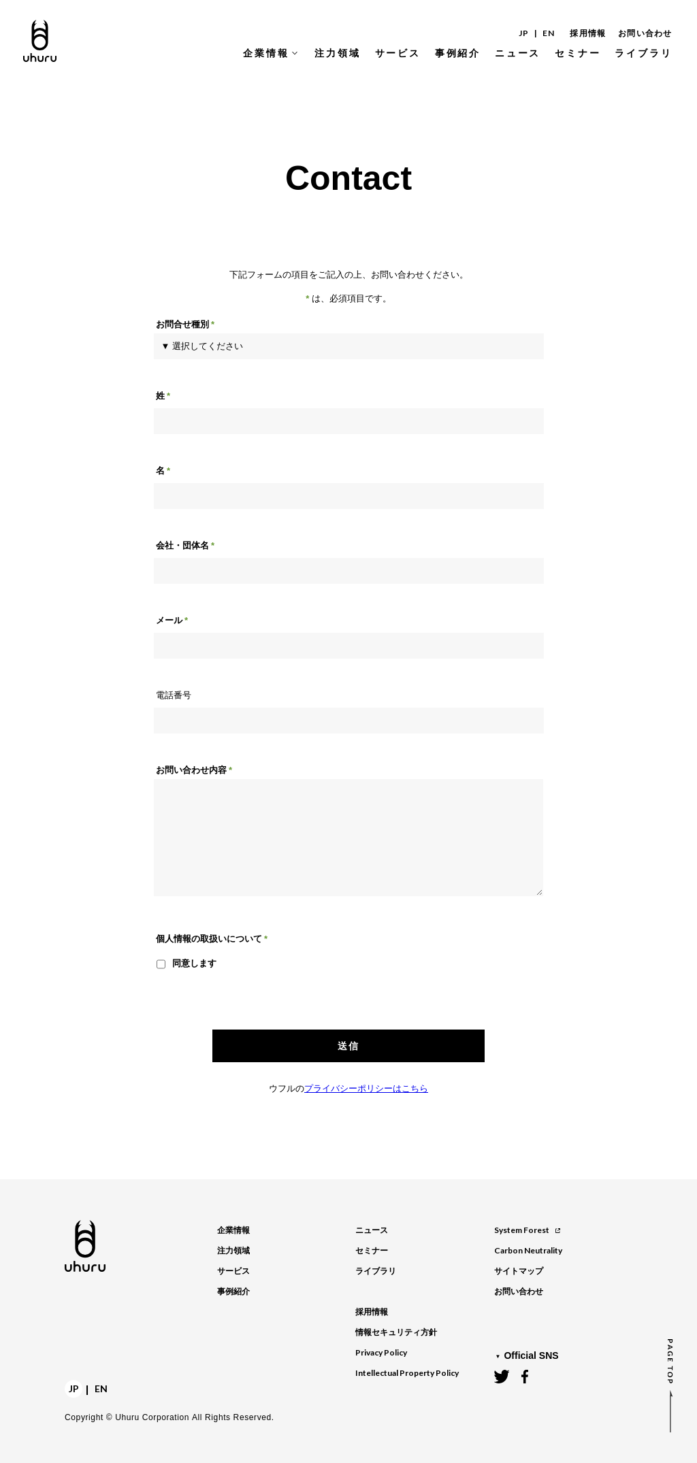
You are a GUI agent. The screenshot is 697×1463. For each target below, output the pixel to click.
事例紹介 (233, 1291)
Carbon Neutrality (528, 1250)
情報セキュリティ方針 (396, 1332)
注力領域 (233, 1250)
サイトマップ (518, 1271)
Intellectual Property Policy (407, 1373)
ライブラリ (375, 1271)
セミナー (371, 1250)
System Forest (527, 1230)
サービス (233, 1271)
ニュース (371, 1230)
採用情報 (588, 33)
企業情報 (233, 1230)
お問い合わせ (645, 33)
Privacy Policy (381, 1352)
